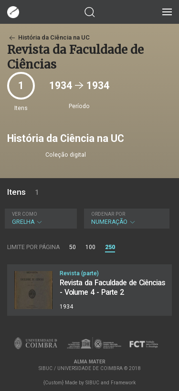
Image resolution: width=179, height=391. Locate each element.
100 (90, 247)
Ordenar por (108, 214)
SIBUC (92, 382)
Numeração (125, 218)
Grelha (39, 218)
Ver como (24, 214)
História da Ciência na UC (48, 37)
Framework (123, 382)
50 (72, 247)
